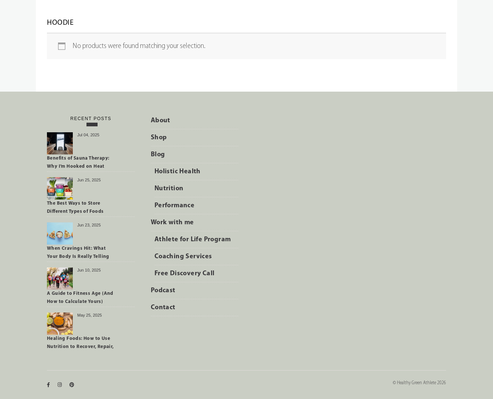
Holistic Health (177, 171)
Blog (158, 154)
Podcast (163, 290)
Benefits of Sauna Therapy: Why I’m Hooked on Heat (78, 162)
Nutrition (169, 188)
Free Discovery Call (184, 273)
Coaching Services (183, 256)
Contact (163, 307)
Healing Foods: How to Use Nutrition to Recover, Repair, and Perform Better (80, 344)
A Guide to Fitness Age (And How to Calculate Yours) (80, 297)
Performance (174, 205)
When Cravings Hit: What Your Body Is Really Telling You (78, 254)
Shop (159, 137)
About (160, 120)
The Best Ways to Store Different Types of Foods (75, 207)
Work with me (172, 222)
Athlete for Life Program (192, 239)
